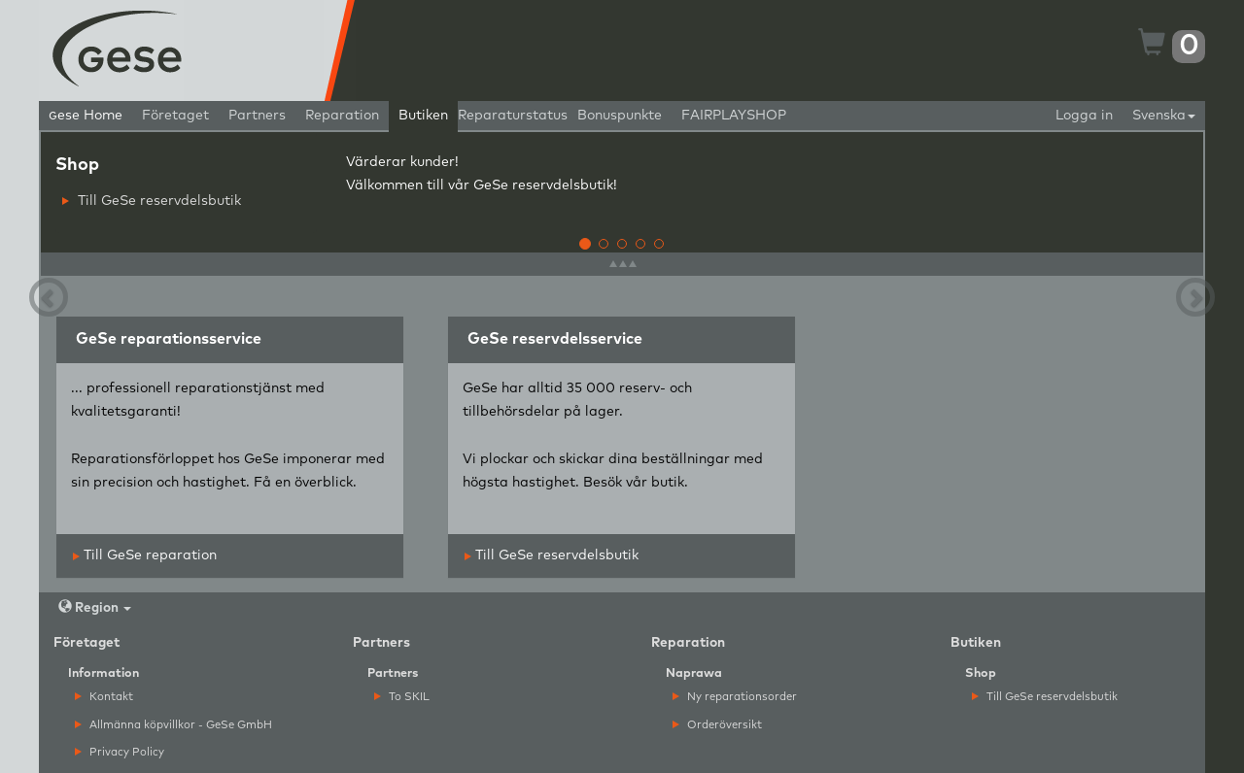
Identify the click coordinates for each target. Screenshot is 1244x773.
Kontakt (104, 696)
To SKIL (402, 696)
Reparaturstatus (513, 115)
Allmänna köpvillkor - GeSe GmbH (173, 725)
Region (94, 607)
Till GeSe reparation (145, 555)
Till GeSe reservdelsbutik (151, 201)
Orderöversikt (717, 725)
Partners (257, 115)
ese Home (85, 115)
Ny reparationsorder (735, 696)
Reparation (342, 115)
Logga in (1084, 115)
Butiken (423, 115)
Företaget (175, 115)
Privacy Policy (119, 752)
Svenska (1163, 115)
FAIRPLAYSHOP (733, 115)
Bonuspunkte (619, 115)
